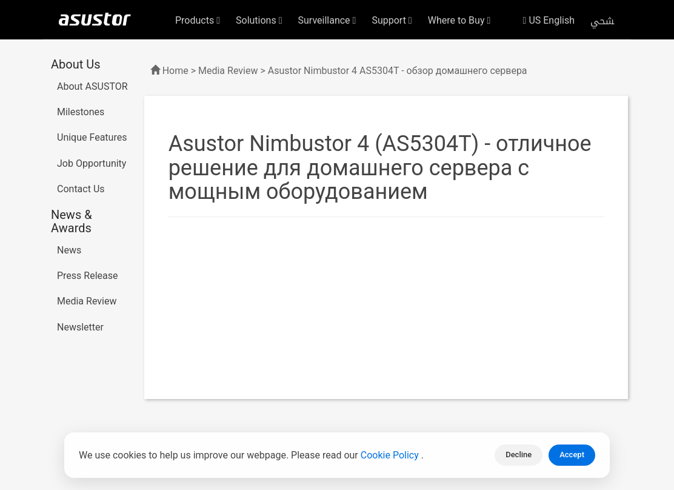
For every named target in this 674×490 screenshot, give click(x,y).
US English (549, 20)
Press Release (87, 275)
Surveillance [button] (327, 20)
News (69, 250)
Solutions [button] (259, 20)
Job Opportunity (91, 163)
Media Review (86, 301)
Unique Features (92, 137)
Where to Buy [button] (459, 20)
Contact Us (81, 189)
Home (175, 70)
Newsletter (80, 327)
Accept (571, 454)
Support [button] (392, 20)
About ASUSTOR (92, 86)
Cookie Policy (391, 455)
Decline (519, 454)
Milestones (80, 112)
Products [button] (197, 20)
